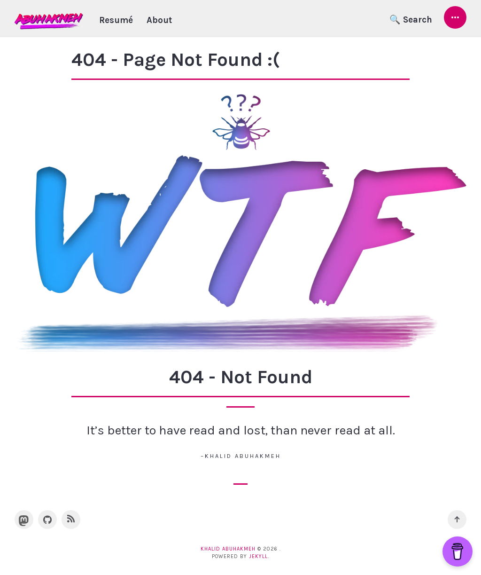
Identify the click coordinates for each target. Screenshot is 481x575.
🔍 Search (410, 20)
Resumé (116, 20)
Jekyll (258, 556)
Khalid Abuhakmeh (228, 549)
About (159, 20)
